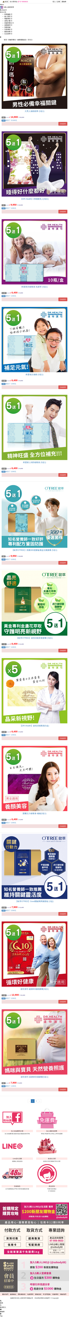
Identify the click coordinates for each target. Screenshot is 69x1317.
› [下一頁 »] (39, 1101)
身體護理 (7, 25)
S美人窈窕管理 (7, 7)
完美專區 (7, 29)
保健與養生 (8, 23)
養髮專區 (7, 18)
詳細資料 (63, 124)
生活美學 (7, 34)
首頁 (5, 1)
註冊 (58, 1)
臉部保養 (7, 31)
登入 (54, 1)
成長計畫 (7, 21)
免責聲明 (30, 1294)
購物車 (64, 1)
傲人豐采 (7, 16)
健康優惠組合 (22, 40)
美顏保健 (7, 27)
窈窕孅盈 (7, 14)
